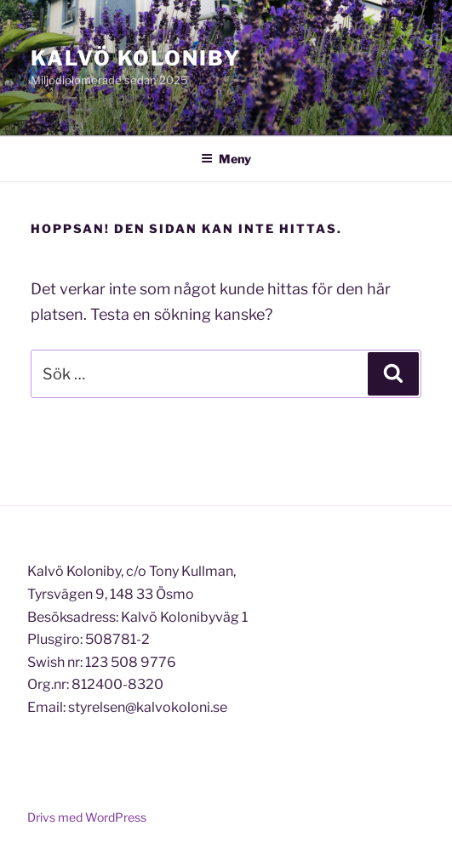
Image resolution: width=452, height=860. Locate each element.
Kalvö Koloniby (136, 58)
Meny (226, 158)
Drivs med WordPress (86, 817)
